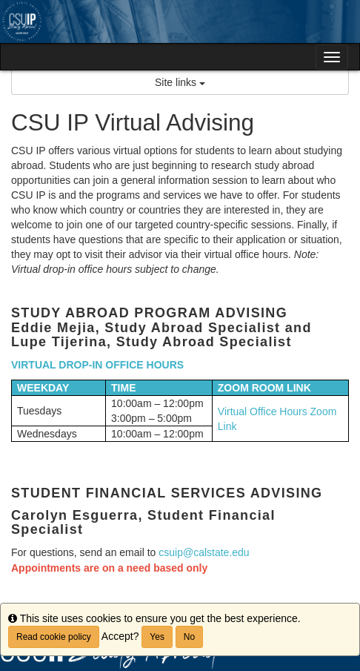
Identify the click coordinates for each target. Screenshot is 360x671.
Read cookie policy (53, 637)
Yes (157, 637)
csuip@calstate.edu (204, 552)
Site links (180, 82)
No (189, 637)
